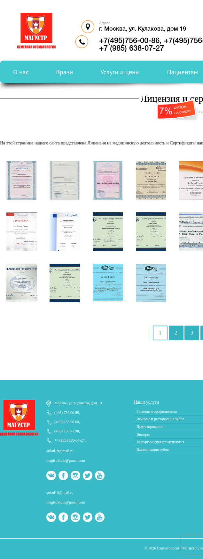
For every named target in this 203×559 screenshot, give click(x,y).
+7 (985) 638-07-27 (69, 440)
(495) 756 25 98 (66, 431)
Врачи (64, 72)
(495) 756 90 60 (66, 422)
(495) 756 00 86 (66, 412)
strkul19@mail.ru (60, 451)
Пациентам (182, 72)
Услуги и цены (120, 72)
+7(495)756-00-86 (129, 41)
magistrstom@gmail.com (65, 460)
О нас (21, 72)
